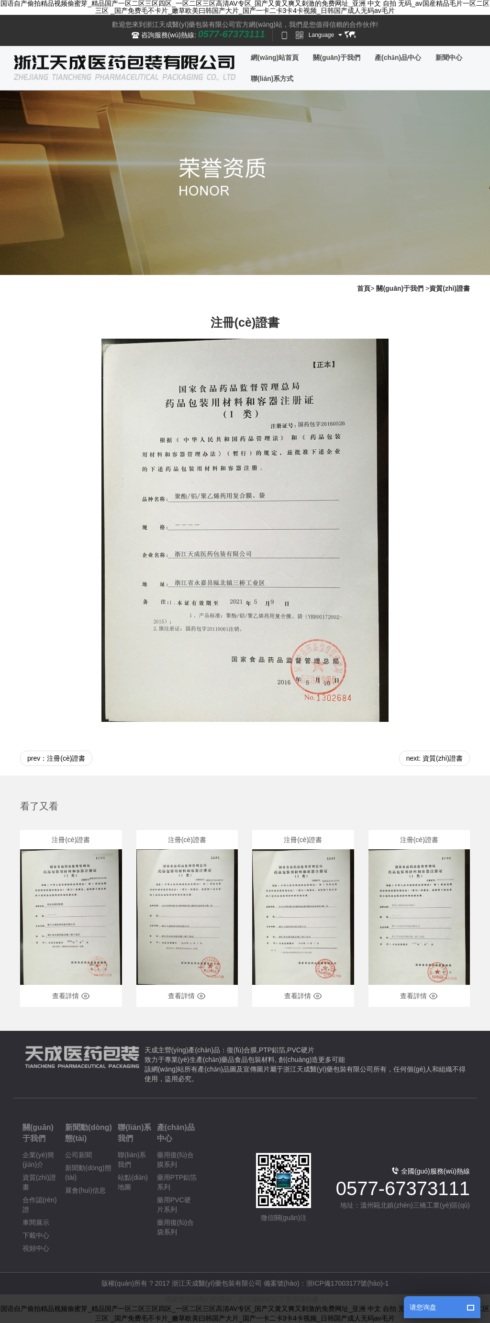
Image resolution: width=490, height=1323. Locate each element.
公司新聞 (78, 1155)
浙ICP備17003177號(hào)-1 (347, 1283)
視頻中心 (35, 1248)
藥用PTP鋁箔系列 (177, 1182)
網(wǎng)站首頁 (275, 57)
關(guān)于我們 (336, 57)
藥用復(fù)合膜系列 (175, 1159)
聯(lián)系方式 (272, 78)
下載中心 (35, 1235)
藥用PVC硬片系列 (174, 1204)
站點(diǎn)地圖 (133, 1182)
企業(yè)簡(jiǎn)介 (38, 1159)
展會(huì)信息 (85, 1190)
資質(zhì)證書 (449, 288)
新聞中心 (448, 57)
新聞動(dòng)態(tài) (88, 1132)
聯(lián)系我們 (134, 1132)
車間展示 (35, 1222)
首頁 (363, 288)
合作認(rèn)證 (39, 1204)
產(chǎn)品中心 (398, 57)
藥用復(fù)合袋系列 (175, 1227)
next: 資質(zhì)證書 (434, 758)
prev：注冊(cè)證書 (56, 758)
